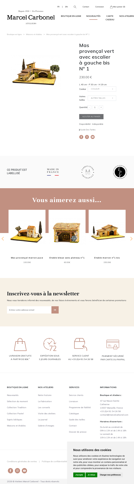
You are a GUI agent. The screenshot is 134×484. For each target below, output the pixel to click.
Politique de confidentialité (54, 461)
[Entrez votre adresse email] (29, 309)
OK (55, 310)
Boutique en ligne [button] (71, 16)
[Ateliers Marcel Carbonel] (31, 17)
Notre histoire (44, 395)
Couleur (82, 89)
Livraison (73, 401)
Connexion (99, 7)
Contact (86, 7)
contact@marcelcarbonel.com (114, 414)
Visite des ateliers (47, 413)
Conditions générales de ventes (22, 461)
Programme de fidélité (80, 407)
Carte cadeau (110, 18)
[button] (74, 6)
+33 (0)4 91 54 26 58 (82, 359)
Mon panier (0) (117, 7)
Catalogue (74, 413)
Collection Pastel (15, 413)
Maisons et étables (34, 34)
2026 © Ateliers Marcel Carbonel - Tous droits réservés (33, 481)
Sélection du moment (17, 401)
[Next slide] (131, 239)
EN (66, 7)
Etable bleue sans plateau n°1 (67, 257)
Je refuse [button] (91, 475)
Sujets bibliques (14, 419)
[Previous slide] (3, 239)
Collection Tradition (16, 407)
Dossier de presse (77, 432)
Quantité (83, 107)
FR (58, 7)
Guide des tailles (88, 130)
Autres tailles (82, 98)
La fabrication (45, 401)
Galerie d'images (46, 425)
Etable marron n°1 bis (107, 257)
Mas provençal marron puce (27, 257)
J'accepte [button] (79, 475)
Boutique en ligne (14, 34)
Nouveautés (93, 16)
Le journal (42, 419)
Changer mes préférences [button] (110, 475)
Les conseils (44, 407)
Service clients (76, 395)
